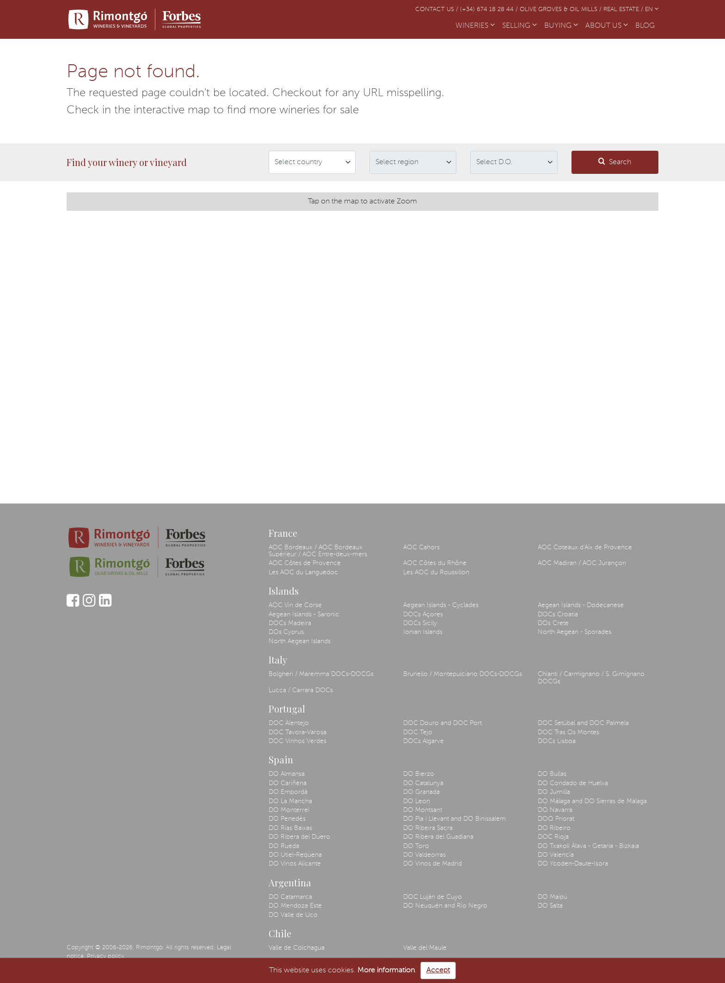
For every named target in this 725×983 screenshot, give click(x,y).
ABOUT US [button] (606, 26)
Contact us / (437, 9)
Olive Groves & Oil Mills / (561, 9)
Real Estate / (624, 9)
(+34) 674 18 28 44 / (490, 9)
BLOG (646, 25)
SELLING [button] (519, 26)
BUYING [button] (561, 26)
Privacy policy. (106, 956)
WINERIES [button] (475, 26)
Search (614, 161)
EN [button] (651, 9)
